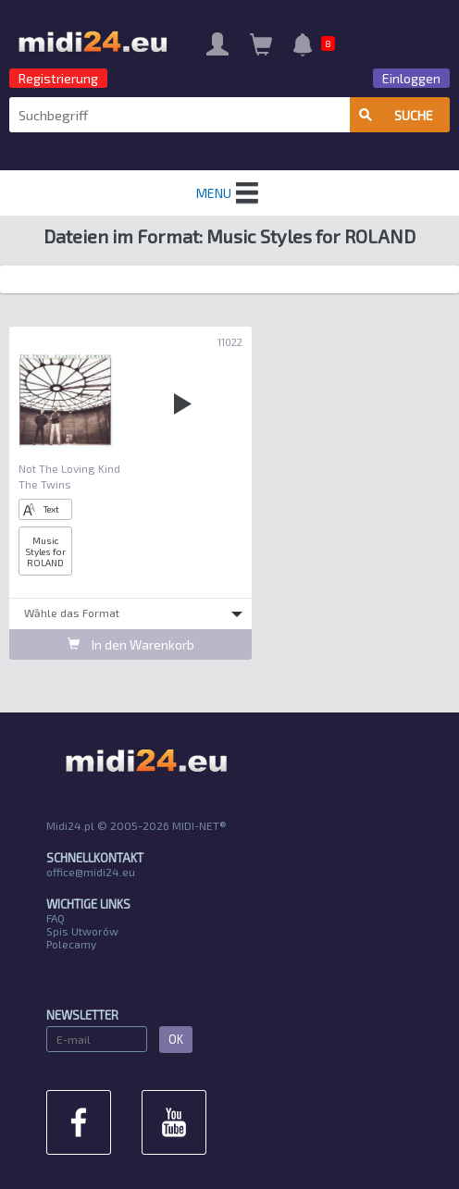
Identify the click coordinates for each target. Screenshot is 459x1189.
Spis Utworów (82, 930)
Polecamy (71, 943)
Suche (396, 115)
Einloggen (411, 78)
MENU (229, 193)
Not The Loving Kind (69, 468)
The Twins (45, 483)
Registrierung (58, 78)
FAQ (55, 917)
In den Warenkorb (131, 644)
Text (41, 509)
